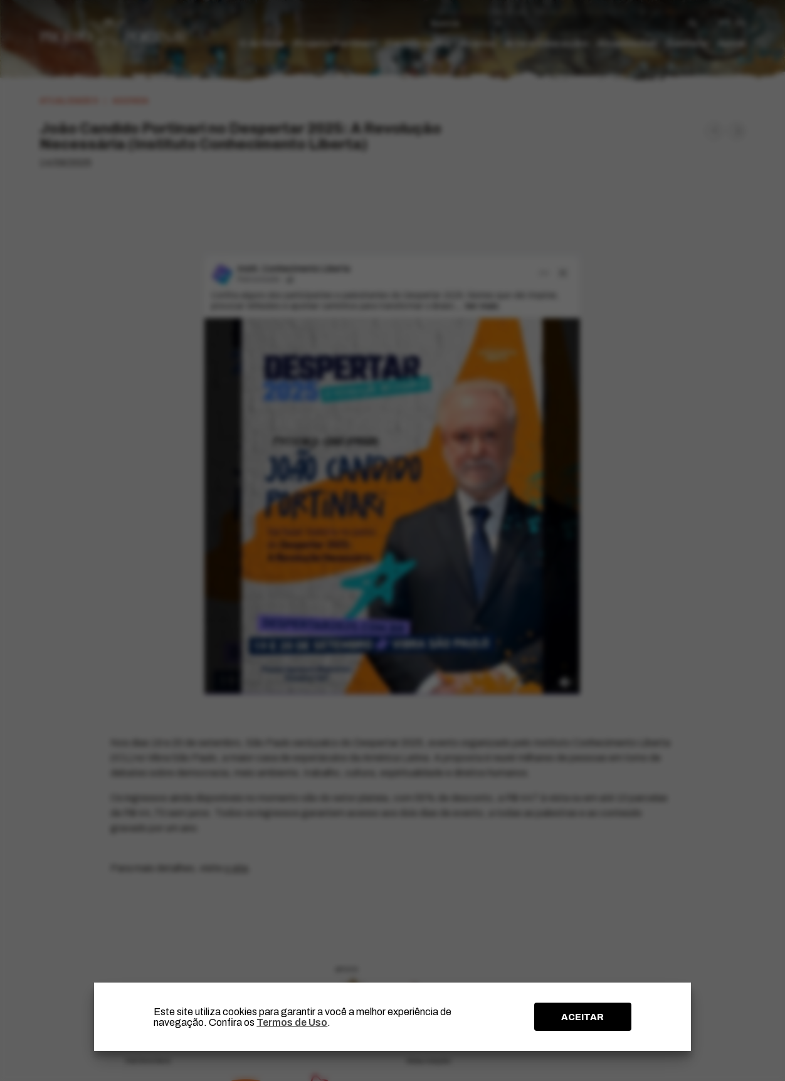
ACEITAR (582, 1017)
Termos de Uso (291, 1022)
